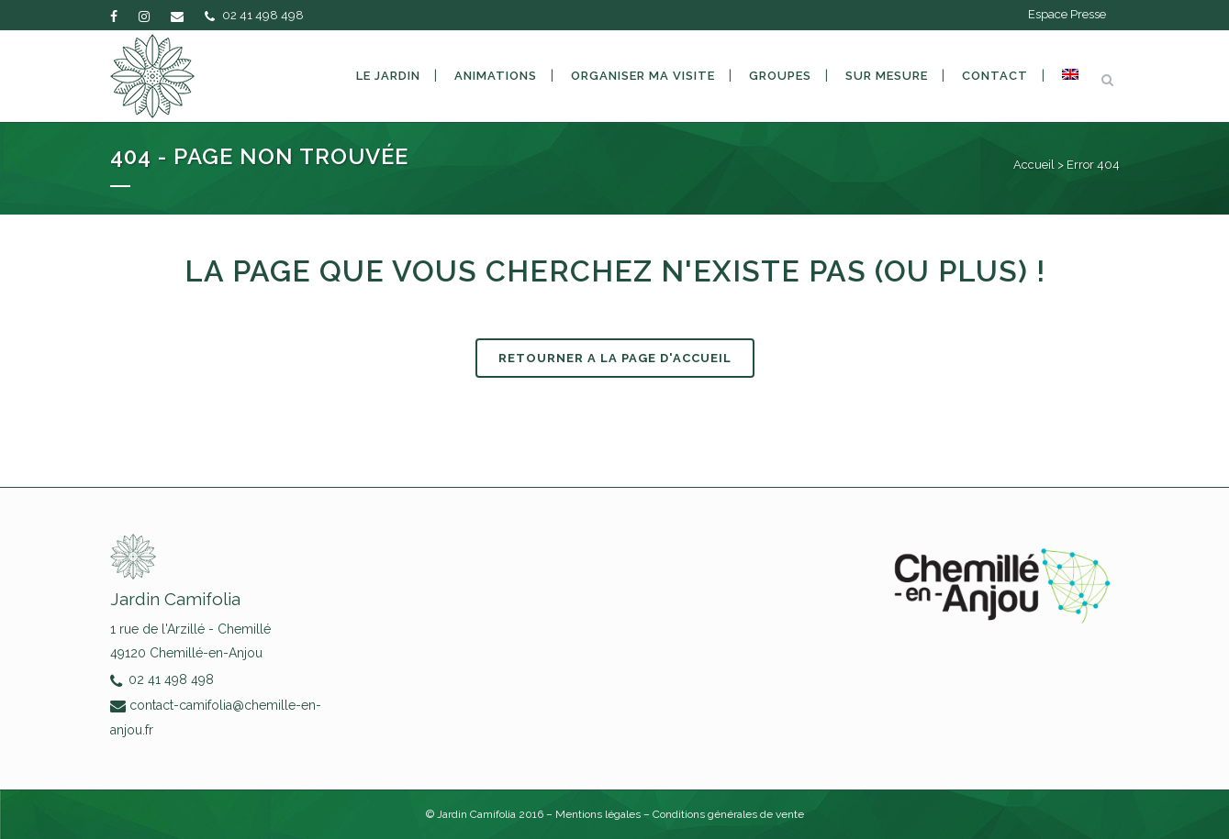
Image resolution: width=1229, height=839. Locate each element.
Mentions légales (599, 814)
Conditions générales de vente (728, 814)
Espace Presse (1067, 14)
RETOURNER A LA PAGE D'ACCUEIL (615, 358)
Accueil (1034, 164)
